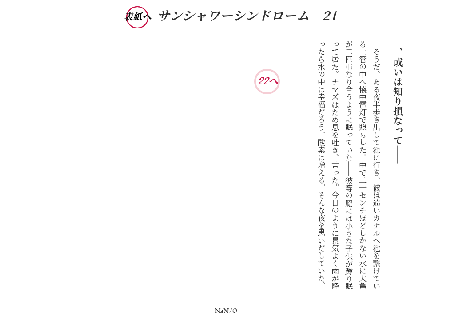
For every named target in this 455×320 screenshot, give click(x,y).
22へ (268, 81)
